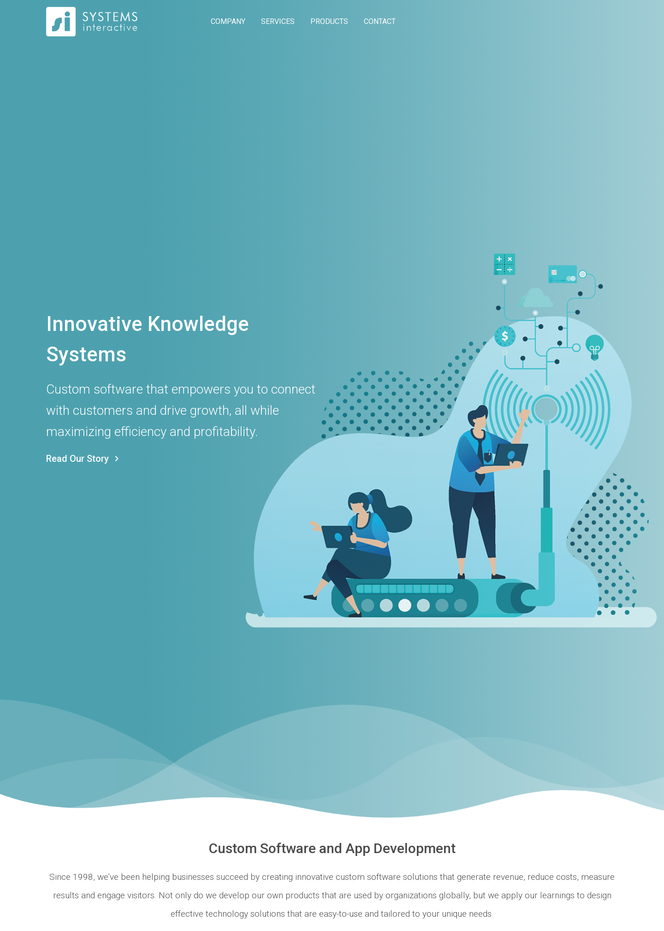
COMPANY (228, 21)
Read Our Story (84, 458)
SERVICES (278, 21)
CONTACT (380, 21)
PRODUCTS (329, 21)
